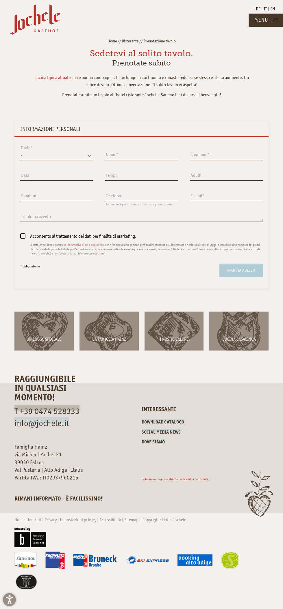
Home (112, 41)
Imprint (35, 519)
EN (272, 9)
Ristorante (130, 41)
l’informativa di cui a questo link (85, 245)
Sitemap (131, 519)
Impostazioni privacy (78, 519)
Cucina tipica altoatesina (56, 77)
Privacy (51, 519)
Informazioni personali (50, 128)
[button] (9, 599)
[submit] (241, 270)
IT (266, 9)
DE (258, 9)
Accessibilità (110, 519)
